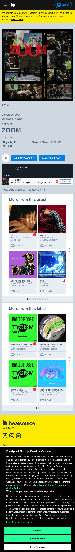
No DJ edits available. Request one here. (24, 189)
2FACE (43, 235)
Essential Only (37, 539)
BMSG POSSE (48, 183)
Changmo (22, 142)
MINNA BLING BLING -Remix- (53, 344)
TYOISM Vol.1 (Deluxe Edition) (24, 344)
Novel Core (40, 142)
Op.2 (42, 281)
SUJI (13, 235)
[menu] (70, 181)
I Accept (37, 531)
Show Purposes (37, 547)
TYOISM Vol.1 (17, 390)
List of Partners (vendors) (19, 522)
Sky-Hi (7, 142)
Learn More (17, 19)
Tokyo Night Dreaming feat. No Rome (57, 390)
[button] (5, 181)
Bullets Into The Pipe (20, 281)
